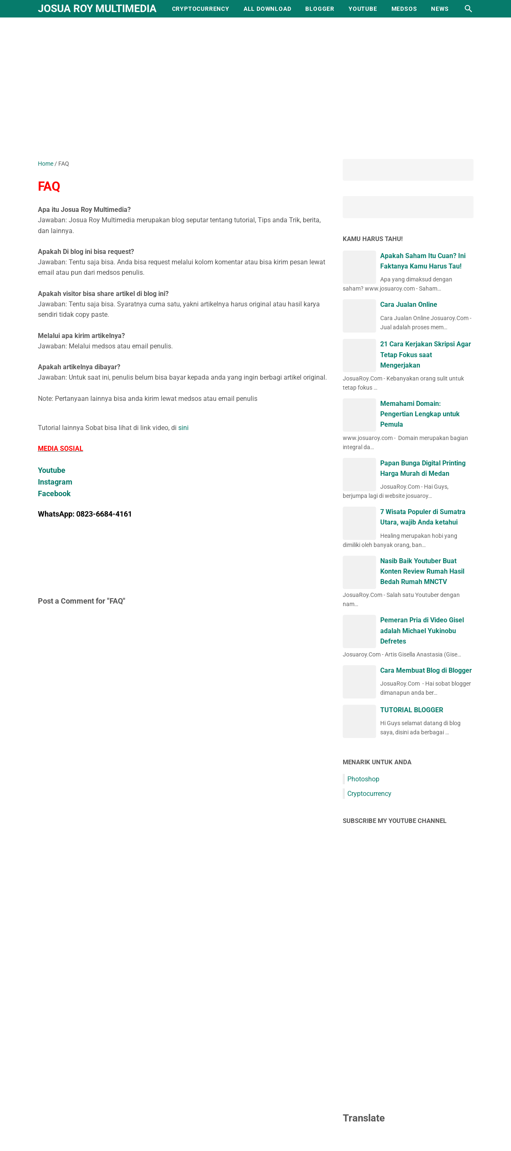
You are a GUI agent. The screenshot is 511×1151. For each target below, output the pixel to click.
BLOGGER (319, 8)
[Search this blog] (469, 9)
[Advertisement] (256, 88)
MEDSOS (404, 8)
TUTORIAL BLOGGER (411, 710)
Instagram (55, 481)
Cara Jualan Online (408, 304)
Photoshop (363, 779)
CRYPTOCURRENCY (200, 8)
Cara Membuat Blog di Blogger (426, 670)
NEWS (440, 8)
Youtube (51, 470)
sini (183, 428)
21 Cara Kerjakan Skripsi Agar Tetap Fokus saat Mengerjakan (425, 354)
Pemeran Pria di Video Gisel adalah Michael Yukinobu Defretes (422, 630)
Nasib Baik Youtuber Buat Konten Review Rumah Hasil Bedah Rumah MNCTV (422, 571)
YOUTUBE (363, 8)
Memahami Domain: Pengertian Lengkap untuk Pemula (420, 414)
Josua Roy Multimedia (97, 8)
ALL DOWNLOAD (268, 8)
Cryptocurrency (369, 794)
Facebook (54, 493)
